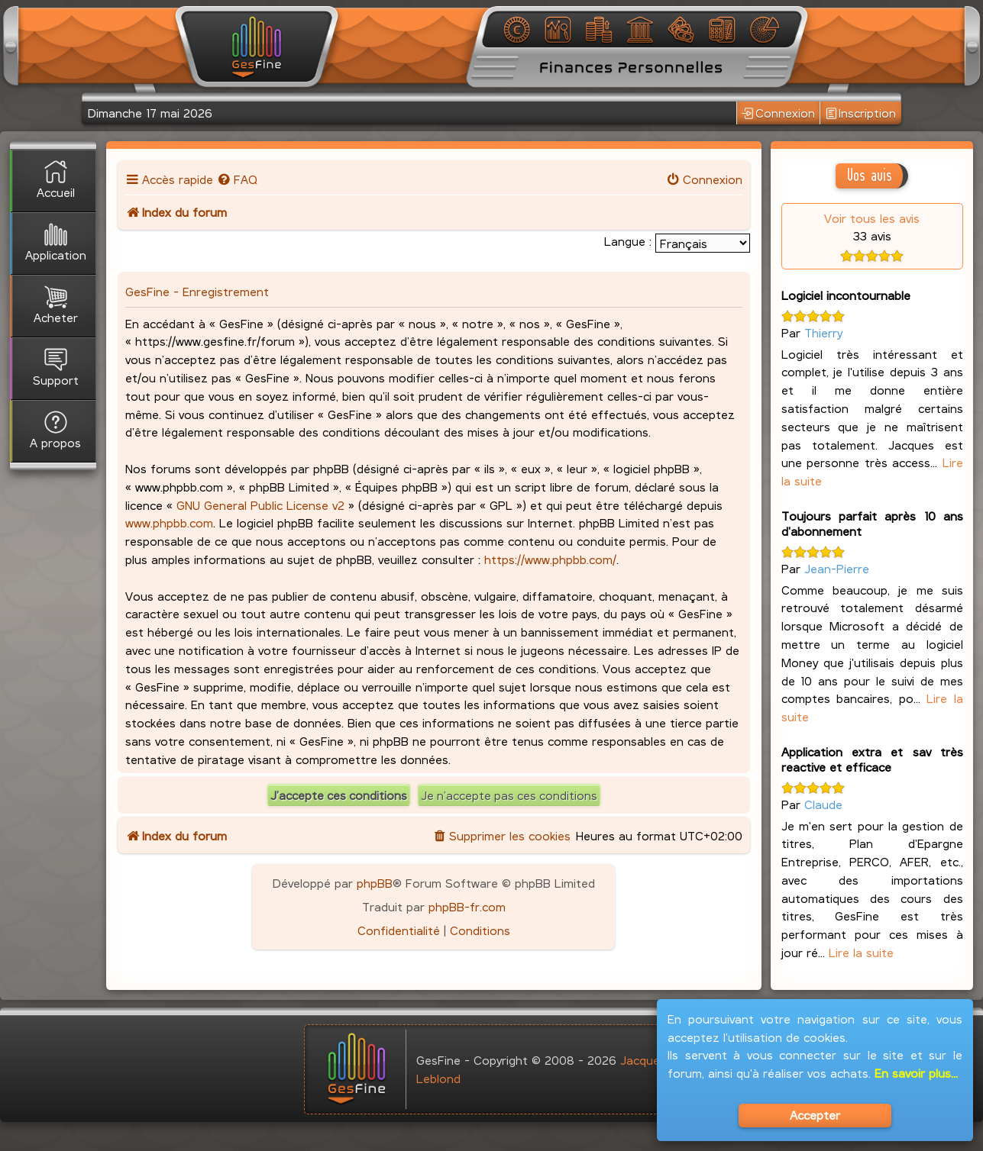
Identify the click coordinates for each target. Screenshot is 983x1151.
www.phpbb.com (169, 522)
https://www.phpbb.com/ (550, 559)
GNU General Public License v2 (260, 505)
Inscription (861, 113)
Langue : (628, 241)
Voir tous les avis (872, 218)
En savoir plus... (916, 1073)
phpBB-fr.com (467, 906)
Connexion (778, 113)
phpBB (375, 882)
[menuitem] (237, 179)
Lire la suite (861, 952)
